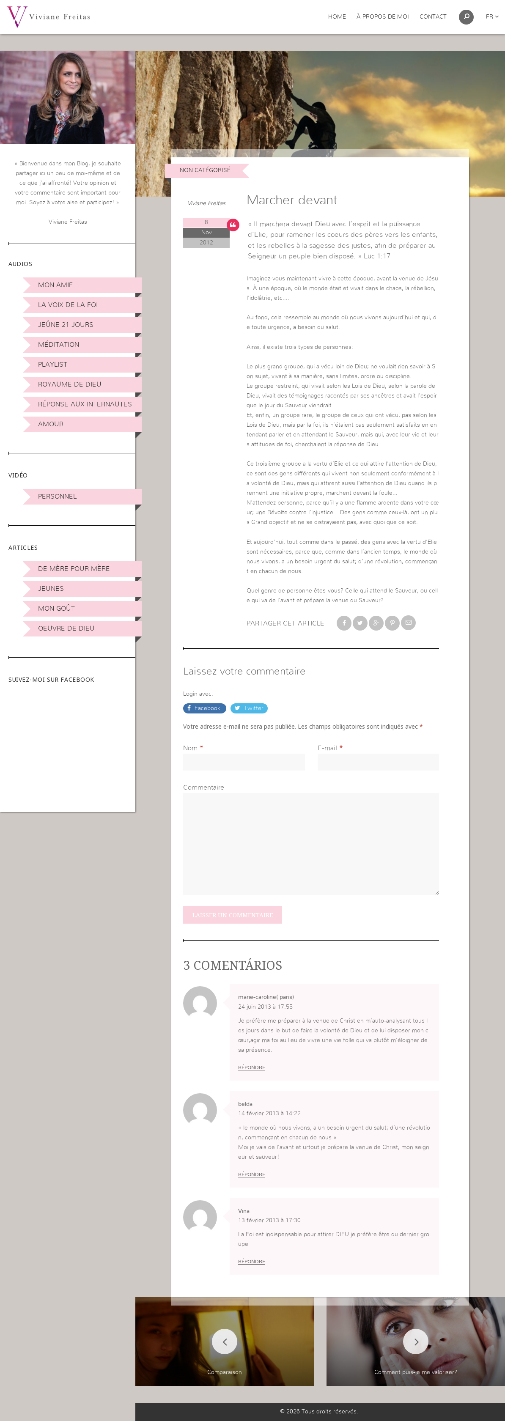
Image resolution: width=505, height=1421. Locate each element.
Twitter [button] (252, 708)
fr (492, 17)
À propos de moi (383, 17)
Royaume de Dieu (70, 384)
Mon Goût (56, 608)
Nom (190, 748)
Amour (50, 424)
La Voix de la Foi (68, 305)
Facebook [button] (207, 708)
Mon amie (55, 285)
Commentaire (203, 787)
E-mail (327, 748)
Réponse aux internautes (85, 404)
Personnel (57, 496)
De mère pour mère (74, 568)
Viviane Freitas (206, 203)
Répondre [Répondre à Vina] (251, 1261)
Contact (433, 17)
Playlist (52, 364)
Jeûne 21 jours (65, 324)
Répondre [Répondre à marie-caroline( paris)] (251, 1067)
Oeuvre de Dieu (66, 628)
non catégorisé (205, 170)
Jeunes (51, 588)
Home (337, 17)
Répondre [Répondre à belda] (251, 1174)
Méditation (58, 344)
